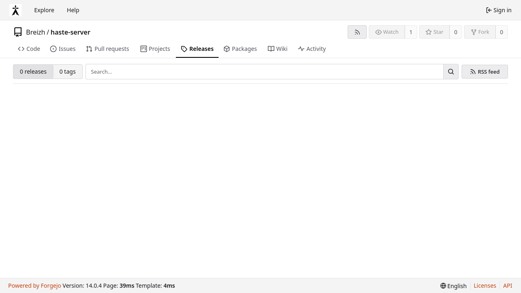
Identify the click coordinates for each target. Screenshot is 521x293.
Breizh (35, 32)
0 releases (33, 71)
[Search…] (451, 71)
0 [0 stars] (456, 32)
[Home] (15, 10)
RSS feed (489, 71)
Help (73, 10)
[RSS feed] (357, 32)
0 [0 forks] (501, 32)
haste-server (70, 32)
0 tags (67, 71)
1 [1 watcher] (411, 32)
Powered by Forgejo (34, 285)
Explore (44, 10)
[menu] (453, 286)
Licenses (485, 285)
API (507, 285)
